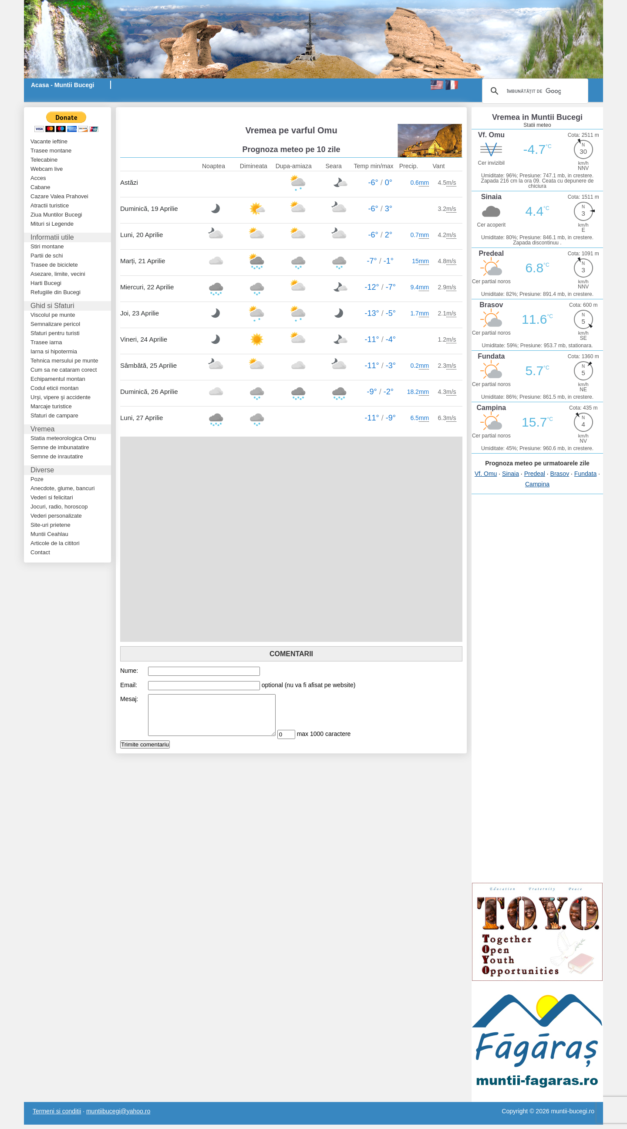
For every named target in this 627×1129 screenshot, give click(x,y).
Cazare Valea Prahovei (59, 196)
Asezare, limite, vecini (57, 274)
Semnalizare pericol (55, 324)
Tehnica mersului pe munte (64, 360)
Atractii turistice (49, 205)
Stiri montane (47, 246)
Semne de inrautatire (56, 456)
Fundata (585, 473)
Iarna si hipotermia (53, 351)
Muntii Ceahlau (49, 534)
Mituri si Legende (52, 223)
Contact (40, 552)
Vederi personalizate (56, 515)
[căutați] (534, 91)
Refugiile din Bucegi (55, 292)
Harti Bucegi (45, 283)
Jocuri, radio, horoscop (59, 506)
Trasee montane (50, 150)
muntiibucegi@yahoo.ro (118, 1111)
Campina (537, 484)
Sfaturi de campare (54, 415)
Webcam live (46, 169)
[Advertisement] (222, 111)
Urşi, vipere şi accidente (60, 397)
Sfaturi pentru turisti (55, 333)
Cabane (40, 187)
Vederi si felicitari (51, 497)
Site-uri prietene (50, 525)
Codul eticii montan (54, 388)
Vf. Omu (486, 473)
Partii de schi (46, 255)
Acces (38, 178)
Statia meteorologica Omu (63, 438)
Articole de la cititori (55, 543)
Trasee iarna (46, 342)
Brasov (560, 473)
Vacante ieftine (48, 141)
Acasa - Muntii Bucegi (62, 84)
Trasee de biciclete (54, 264)
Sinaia (510, 473)
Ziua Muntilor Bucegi (56, 214)
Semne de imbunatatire (59, 447)
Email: (128, 684)
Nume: (129, 670)
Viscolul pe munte (52, 315)
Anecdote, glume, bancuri (62, 488)
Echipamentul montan (57, 379)
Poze (37, 479)
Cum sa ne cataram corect (63, 369)
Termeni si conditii (57, 1111)
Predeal (534, 473)
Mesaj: (129, 698)
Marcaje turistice (51, 406)
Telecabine (43, 159)
